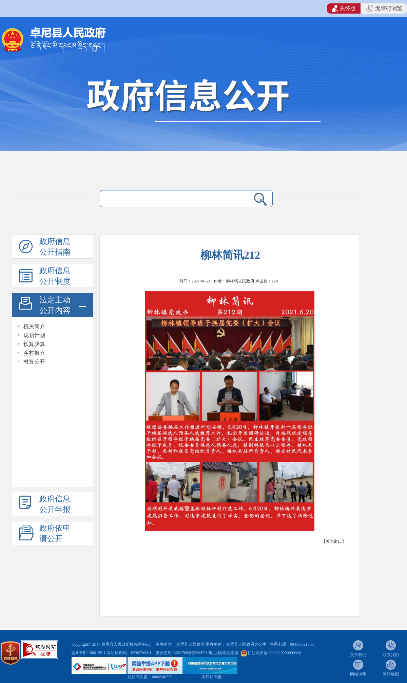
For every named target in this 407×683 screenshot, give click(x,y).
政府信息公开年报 (55, 504)
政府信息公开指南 (55, 246)
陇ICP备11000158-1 (89, 652)
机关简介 (34, 326)
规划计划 (34, 335)
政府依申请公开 (55, 533)
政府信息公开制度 (55, 275)
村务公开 (34, 362)
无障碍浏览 (384, 8)
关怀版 (344, 8)
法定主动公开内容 (55, 305)
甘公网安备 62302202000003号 (274, 652)
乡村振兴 (34, 353)
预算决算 (34, 344)
